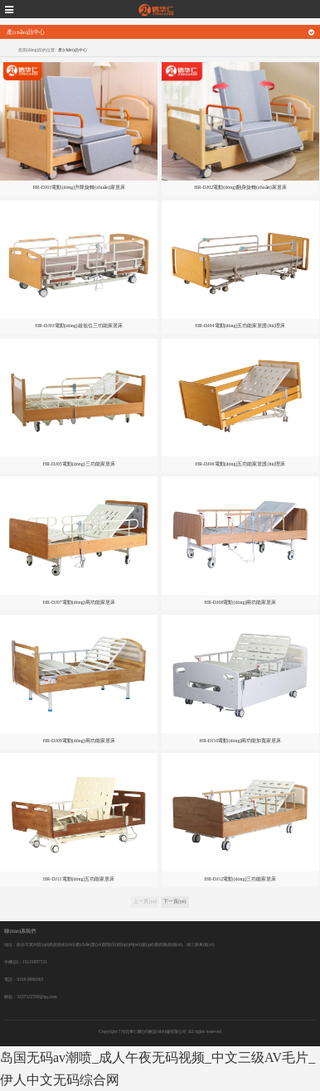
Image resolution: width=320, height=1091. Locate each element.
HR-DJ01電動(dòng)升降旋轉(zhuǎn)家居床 (79, 187)
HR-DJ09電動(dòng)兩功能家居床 (79, 740)
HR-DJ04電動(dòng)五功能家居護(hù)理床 (241, 325)
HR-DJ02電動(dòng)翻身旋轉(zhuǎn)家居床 (240, 187)
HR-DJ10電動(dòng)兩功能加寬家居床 (241, 740)
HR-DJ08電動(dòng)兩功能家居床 (241, 602)
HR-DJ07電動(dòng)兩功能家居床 (79, 602)
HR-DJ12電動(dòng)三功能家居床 (241, 878)
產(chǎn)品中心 (72, 49)
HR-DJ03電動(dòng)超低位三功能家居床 (79, 325)
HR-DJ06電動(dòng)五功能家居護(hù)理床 (241, 463)
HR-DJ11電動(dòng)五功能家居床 (79, 878)
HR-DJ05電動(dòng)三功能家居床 (79, 463)
